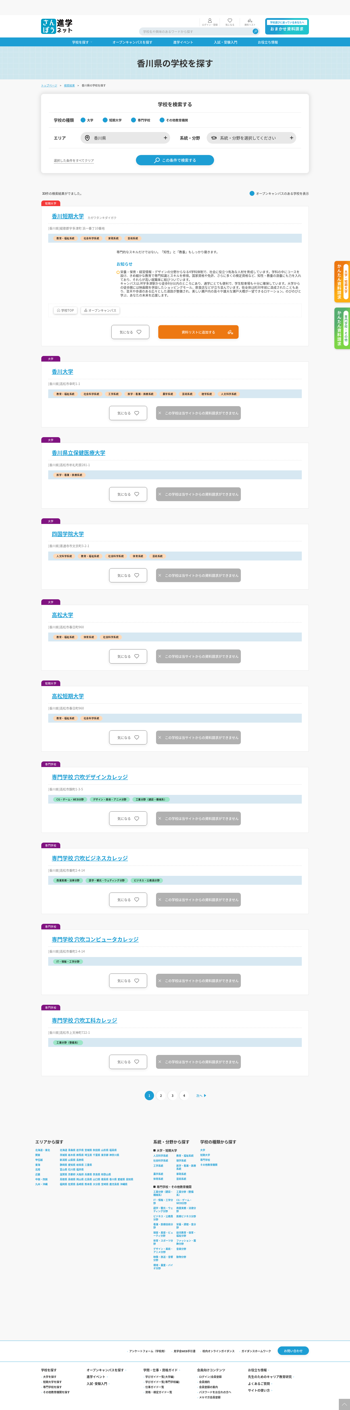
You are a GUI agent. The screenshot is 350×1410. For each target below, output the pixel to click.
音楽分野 (181, 1240)
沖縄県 (123, 1175)
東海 (37, 1156)
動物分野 (181, 1248)
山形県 (104, 1141)
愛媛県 (121, 1170)
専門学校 (205, 1151)
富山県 (63, 1161)
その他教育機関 (208, 1156)
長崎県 (80, 1175)
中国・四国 (41, 1170)
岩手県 (80, 1141)
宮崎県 (104, 1175)
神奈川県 (114, 1146)
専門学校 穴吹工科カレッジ (84, 1010)
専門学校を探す (52, 1378)
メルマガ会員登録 (210, 1388)
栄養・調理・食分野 (186, 1217)
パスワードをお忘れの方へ (215, 1383)
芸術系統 (181, 1170)
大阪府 (80, 1165)
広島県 (88, 1170)
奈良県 (96, 1165)
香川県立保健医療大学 (78, 442)
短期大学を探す (52, 1373)
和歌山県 (106, 1165)
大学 (202, 1141)
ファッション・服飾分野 (186, 1233)
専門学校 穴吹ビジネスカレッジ (90, 848)
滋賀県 (63, 1165)
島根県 (71, 1170)
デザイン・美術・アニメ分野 (163, 1241)
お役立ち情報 (257, 1361)
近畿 (37, 1165)
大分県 (96, 1175)
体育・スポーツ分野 (163, 1233)
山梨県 (71, 1151)
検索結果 (69, 70)
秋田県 (96, 1141)
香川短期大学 (68, 201)
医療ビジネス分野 (186, 1207)
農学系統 (158, 1165)
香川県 (113, 1170)
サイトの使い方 (259, 1381)
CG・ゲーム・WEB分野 (184, 1192)
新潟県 (63, 1151)
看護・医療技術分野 (163, 1217)
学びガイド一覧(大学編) (159, 1368)
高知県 (129, 1170)
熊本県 (88, 1175)
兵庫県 (88, 1165)
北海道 (63, 1141)
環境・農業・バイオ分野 (163, 1258)
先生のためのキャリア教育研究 (270, 1368)
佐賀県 (71, 1175)
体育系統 (158, 1170)
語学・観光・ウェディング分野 (163, 1201)
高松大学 (62, 605)
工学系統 (158, 1157)
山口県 (96, 1170)
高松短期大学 (68, 686)
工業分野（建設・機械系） (163, 1184)
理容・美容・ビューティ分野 (163, 1225)
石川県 (71, 1161)
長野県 (80, 1151)
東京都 (104, 1146)
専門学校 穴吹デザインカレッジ (90, 767)
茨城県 (63, 1146)
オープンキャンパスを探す (105, 1361)
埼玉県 (88, 1146)
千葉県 (96, 1146)
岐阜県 (80, 1156)
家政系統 (181, 1165)
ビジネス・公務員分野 (163, 1209)
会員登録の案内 (208, 1378)
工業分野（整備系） (185, 1184)
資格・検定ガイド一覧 (158, 1383)
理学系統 (181, 1152)
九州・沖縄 (41, 1175)
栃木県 (71, 1146)
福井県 (80, 1161)
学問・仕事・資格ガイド (160, 1361)
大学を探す (49, 1368)
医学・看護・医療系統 (186, 1158)
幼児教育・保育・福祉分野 (186, 1225)
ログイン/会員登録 (210, 1368)
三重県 (88, 1156)
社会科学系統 (160, 1152)
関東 (37, 1146)
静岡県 (63, 1156)
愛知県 (71, 1156)
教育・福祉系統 (185, 1147)
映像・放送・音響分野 (163, 1250)
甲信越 (39, 1151)
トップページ (49, 70)
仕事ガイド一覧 (154, 1378)
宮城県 (88, 1141)
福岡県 (63, 1175)
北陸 (37, 1161)
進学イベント (96, 1368)
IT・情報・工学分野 (163, 1192)
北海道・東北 (42, 1141)
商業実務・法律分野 (186, 1201)
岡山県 (80, 1170)
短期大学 (205, 1146)
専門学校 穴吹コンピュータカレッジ (95, 929)
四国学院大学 (68, 523)
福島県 (113, 1141)
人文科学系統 (160, 1147)
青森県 (71, 1141)
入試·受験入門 (97, 1375)
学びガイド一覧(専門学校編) (162, 1373)
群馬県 (80, 1146)
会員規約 (204, 1373)
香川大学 (62, 361)
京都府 (71, 1165)
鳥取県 (63, 1170)
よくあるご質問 (259, 1375)
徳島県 (104, 1170)
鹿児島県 (114, 1175)
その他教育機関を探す (56, 1383)
